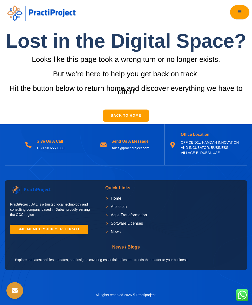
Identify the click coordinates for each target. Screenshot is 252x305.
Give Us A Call (49, 141)
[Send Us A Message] (103, 145)
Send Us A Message (130, 141)
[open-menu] (240, 12)
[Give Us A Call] (28, 145)
